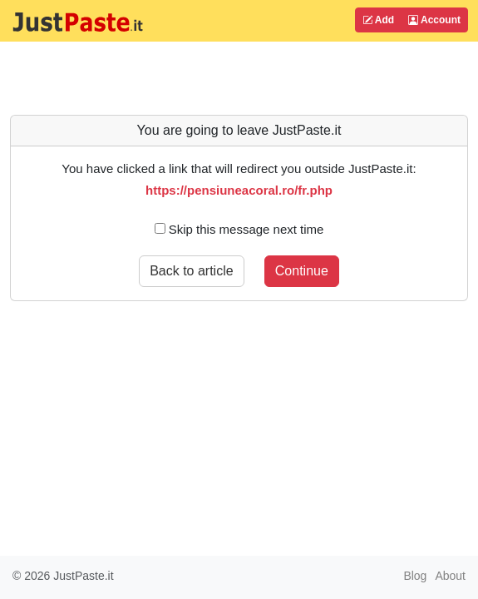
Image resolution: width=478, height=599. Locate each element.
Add (378, 20)
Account (434, 20)
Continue (301, 271)
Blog (414, 575)
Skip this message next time (239, 229)
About (450, 575)
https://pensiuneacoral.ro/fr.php (239, 190)
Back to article (191, 271)
